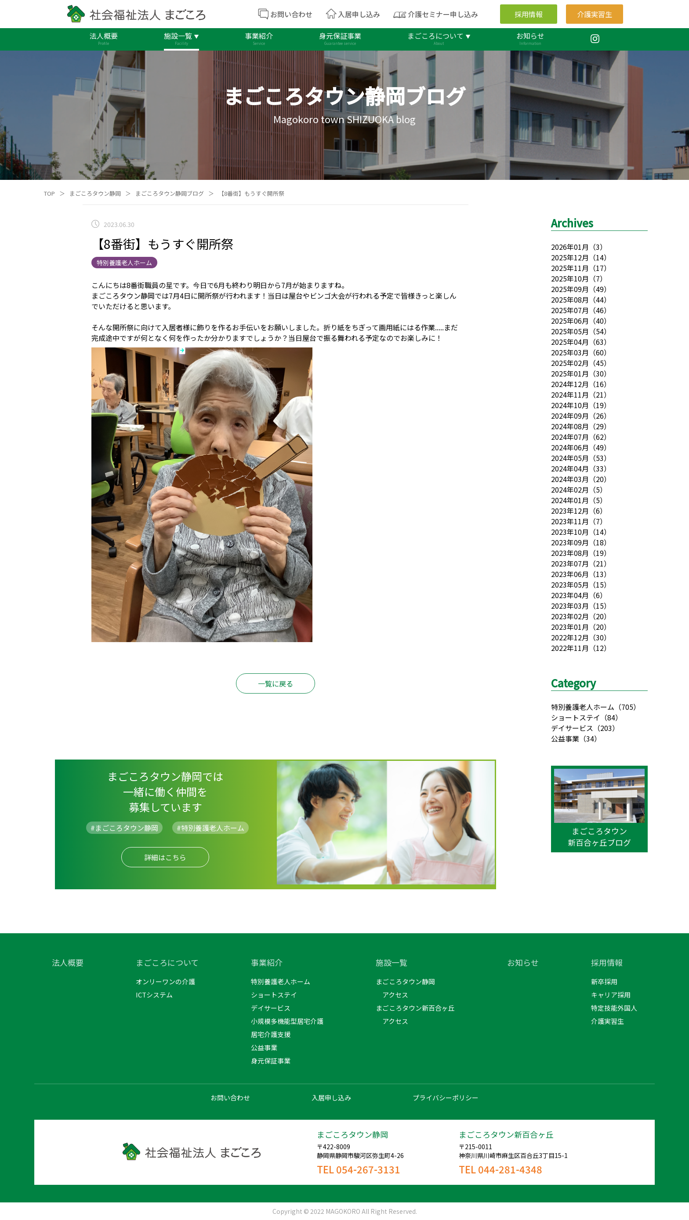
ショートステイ (575, 717)
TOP (49, 193)
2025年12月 (570, 257)
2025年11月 (570, 268)
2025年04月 (570, 341)
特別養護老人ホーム (582, 706)
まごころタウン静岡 (95, 193)
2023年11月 (570, 521)
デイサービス (572, 728)
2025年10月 (570, 278)
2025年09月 (570, 289)
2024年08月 (570, 426)
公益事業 (565, 738)
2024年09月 (570, 415)
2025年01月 (570, 373)
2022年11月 (570, 648)
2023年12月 (570, 510)
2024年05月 (570, 458)
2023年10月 (570, 531)
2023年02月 (570, 616)
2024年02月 (570, 489)
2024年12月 (570, 384)
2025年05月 (570, 331)
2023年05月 (570, 584)
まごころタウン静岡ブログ (169, 193)
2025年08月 (570, 299)
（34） (590, 738)
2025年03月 (570, 352)
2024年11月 (570, 394)
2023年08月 (570, 553)
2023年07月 (570, 563)
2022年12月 (570, 637)
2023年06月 (570, 574)
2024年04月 (570, 468)
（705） (627, 706)
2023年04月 (570, 595)
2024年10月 (570, 405)
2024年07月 (570, 436)
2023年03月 (570, 605)
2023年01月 (570, 626)
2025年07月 (570, 310)
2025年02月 (570, 363)
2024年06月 (570, 447)
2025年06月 (570, 320)
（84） (611, 717)
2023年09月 (570, 542)
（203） (606, 728)
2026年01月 (570, 246)
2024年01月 (570, 500)
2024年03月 (570, 479)
